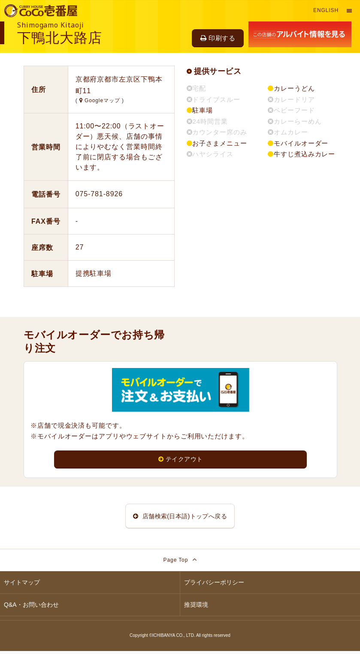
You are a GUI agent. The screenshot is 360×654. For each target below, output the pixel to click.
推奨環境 (196, 607)
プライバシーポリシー (214, 585)
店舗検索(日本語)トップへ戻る (180, 517)
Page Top (180, 562)
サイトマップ (22, 585)
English (326, 10)
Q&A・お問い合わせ (31, 607)
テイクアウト (180, 459)
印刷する (217, 38)
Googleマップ (100, 100)
